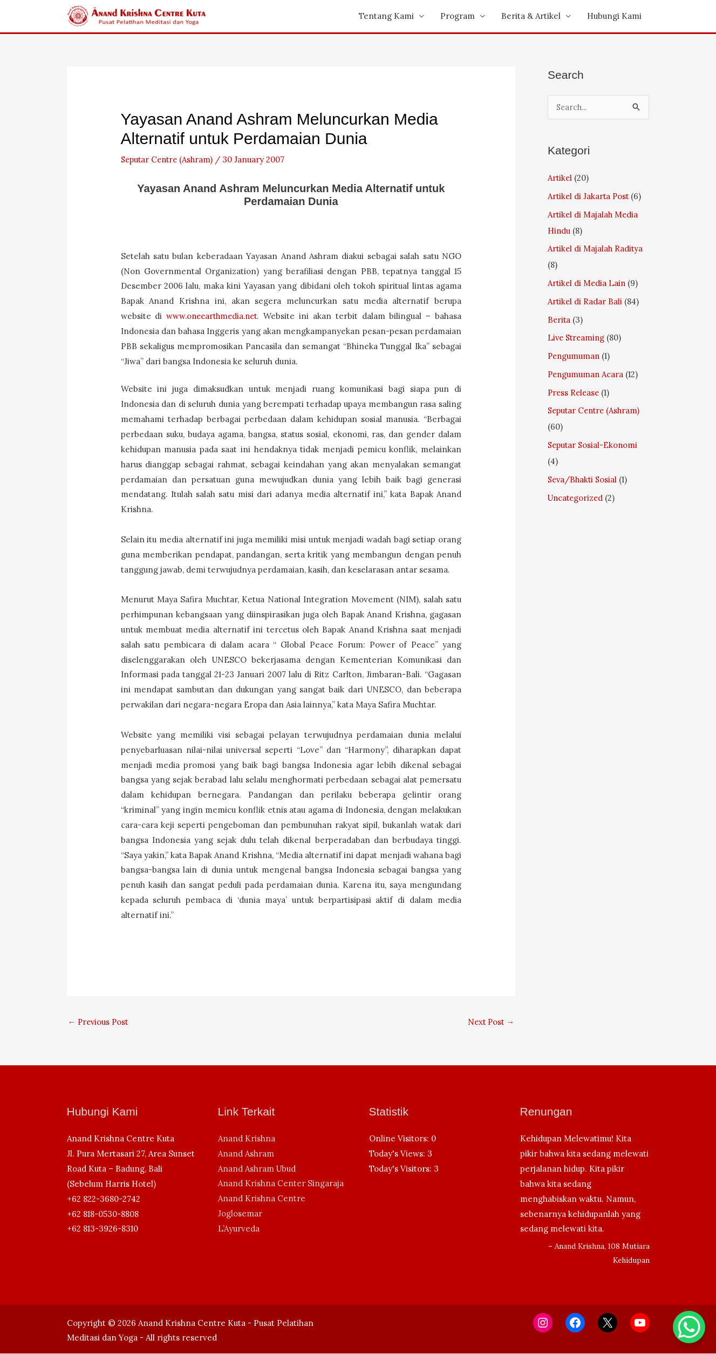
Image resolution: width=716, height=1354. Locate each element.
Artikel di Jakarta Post (589, 196)
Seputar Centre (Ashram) (169, 159)
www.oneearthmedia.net (213, 316)
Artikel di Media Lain (588, 283)
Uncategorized (576, 498)
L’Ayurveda (239, 1229)
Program (457, 16)
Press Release (575, 392)
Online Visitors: (400, 1139)
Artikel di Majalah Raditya (596, 248)
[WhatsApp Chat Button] (689, 1327)
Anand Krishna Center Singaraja (281, 1184)
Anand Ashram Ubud (257, 1169)
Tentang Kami (386, 16)
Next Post (490, 1022)
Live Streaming (578, 337)
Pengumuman (575, 356)
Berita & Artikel (531, 16)
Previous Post (99, 1022)
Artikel (560, 178)
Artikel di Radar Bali (585, 301)
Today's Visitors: (401, 1169)
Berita (559, 320)
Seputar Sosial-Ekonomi (594, 445)
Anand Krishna (246, 1139)
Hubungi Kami (614, 16)
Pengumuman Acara (586, 374)
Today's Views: (398, 1154)
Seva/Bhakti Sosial (584, 479)
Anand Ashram (246, 1154)
